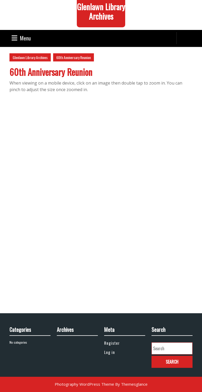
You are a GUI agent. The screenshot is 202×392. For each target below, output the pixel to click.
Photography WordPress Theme (84, 384)
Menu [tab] (21, 38)
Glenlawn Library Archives (101, 11)
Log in (109, 352)
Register (112, 343)
